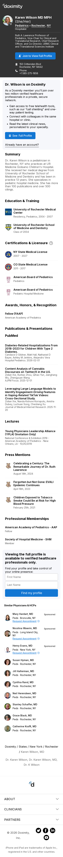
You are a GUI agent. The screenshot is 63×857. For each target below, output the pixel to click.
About (31, 799)
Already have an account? (22, 144)
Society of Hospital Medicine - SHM (28, 539)
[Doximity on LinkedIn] (52, 831)
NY (49, 25)
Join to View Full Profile (35, 56)
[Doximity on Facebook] (45, 831)
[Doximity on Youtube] (46, 838)
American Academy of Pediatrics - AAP (31, 527)
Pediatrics (22, 25)
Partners (31, 819)
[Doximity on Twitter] (38, 831)
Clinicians (31, 809)
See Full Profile (22, 135)
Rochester (38, 25)
